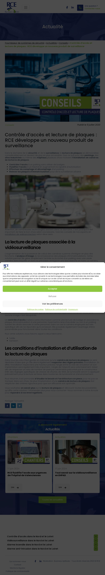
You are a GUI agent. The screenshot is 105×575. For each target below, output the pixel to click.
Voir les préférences (52, 306)
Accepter (52, 291)
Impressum (73, 312)
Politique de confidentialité (56, 312)
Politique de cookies (35, 312)
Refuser (52, 298)
